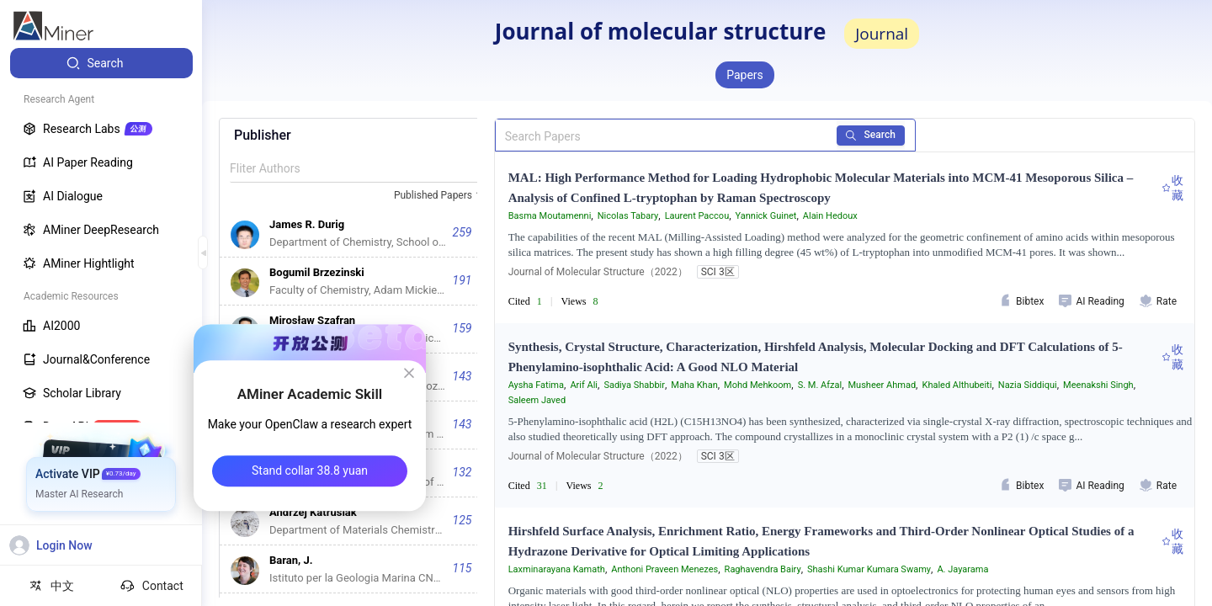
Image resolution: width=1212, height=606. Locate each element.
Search (871, 135)
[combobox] (440, 196)
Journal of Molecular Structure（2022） (598, 272)
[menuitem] (101, 63)
